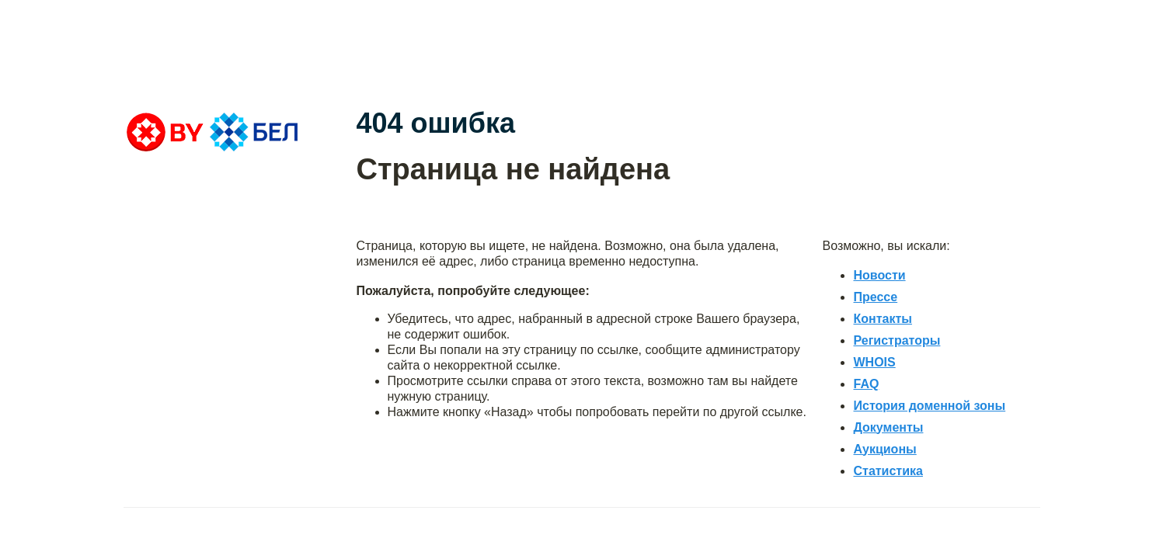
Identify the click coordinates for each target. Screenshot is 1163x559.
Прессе (875, 297)
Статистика (887, 470)
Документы (888, 427)
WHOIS (874, 362)
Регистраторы (896, 340)
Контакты (882, 318)
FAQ (866, 384)
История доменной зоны (929, 405)
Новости (879, 275)
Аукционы (884, 449)
